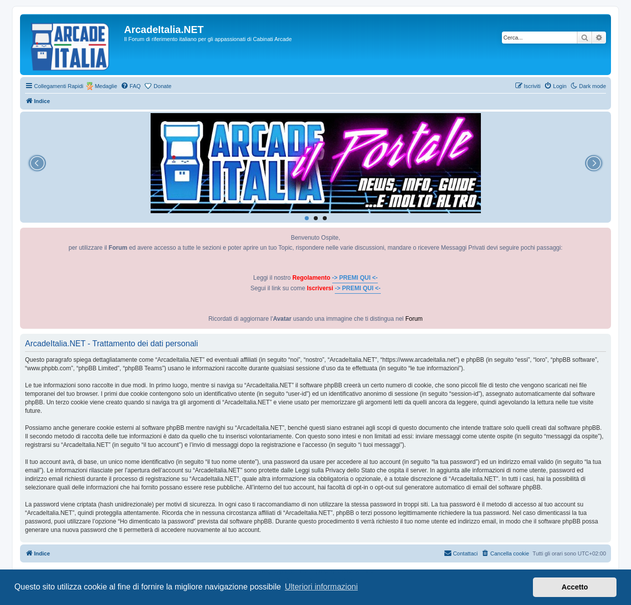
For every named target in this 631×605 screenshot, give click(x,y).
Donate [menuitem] (162, 86)
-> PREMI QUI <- (355, 277)
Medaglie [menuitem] (106, 86)
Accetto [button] (574, 587)
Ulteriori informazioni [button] (321, 586)
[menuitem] (131, 86)
